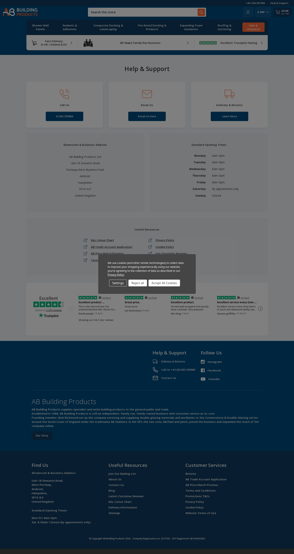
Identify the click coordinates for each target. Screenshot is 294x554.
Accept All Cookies (164, 283)
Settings (118, 283)
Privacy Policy (116, 274)
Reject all (137, 283)
